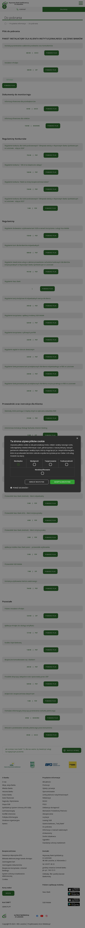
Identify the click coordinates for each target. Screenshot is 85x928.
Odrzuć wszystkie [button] (35, 482)
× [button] (77, 438)
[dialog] (42, 464)
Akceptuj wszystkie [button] (61, 482)
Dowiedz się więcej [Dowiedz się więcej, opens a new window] (17, 455)
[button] (19, 488)
